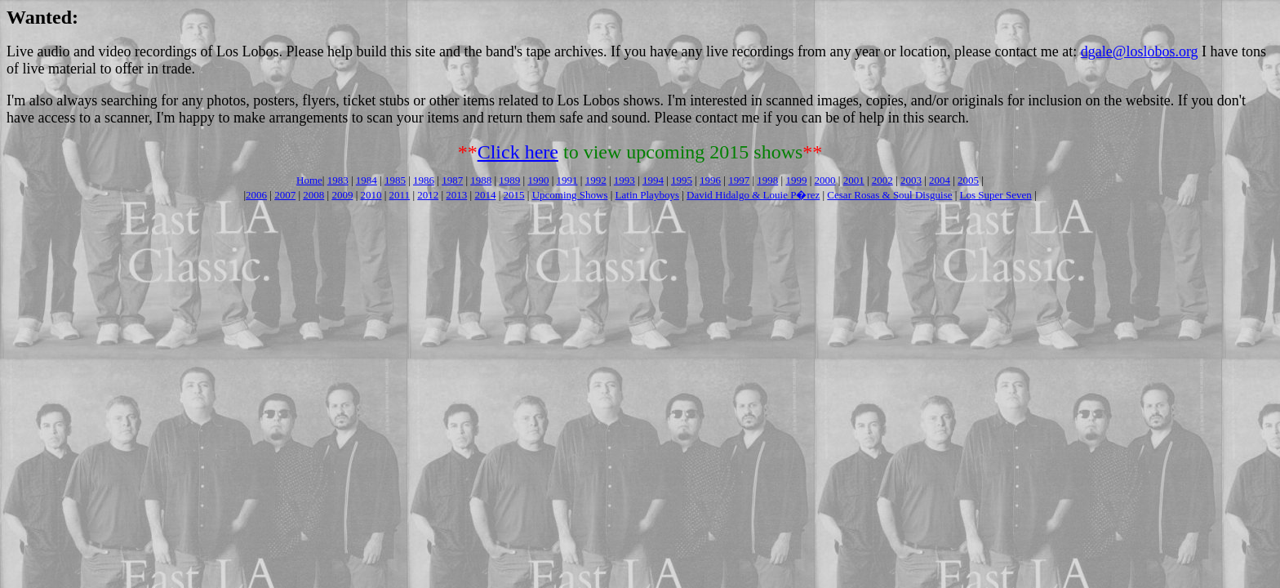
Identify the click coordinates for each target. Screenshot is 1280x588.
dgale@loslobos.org (1139, 51)
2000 (825, 180)
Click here (518, 152)
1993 (624, 180)
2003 (911, 180)
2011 (400, 195)
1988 (480, 180)
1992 (596, 180)
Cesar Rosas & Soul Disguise (889, 195)
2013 (456, 195)
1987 (452, 180)
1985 (395, 180)
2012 (427, 195)
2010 (370, 195)
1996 (710, 180)
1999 (796, 180)
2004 (939, 180)
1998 (767, 180)
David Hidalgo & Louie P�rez (753, 195)
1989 (509, 180)
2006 (256, 195)
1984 (366, 180)
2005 (968, 180)
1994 (653, 180)
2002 (882, 180)
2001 (853, 180)
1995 (681, 180)
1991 (567, 180)
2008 (313, 195)
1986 (423, 180)
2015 (514, 195)
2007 (285, 195)
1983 (338, 180)
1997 (738, 180)
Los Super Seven (996, 195)
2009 (342, 195)
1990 (538, 180)
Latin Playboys (647, 195)
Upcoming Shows (570, 195)
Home (309, 180)
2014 (485, 195)
